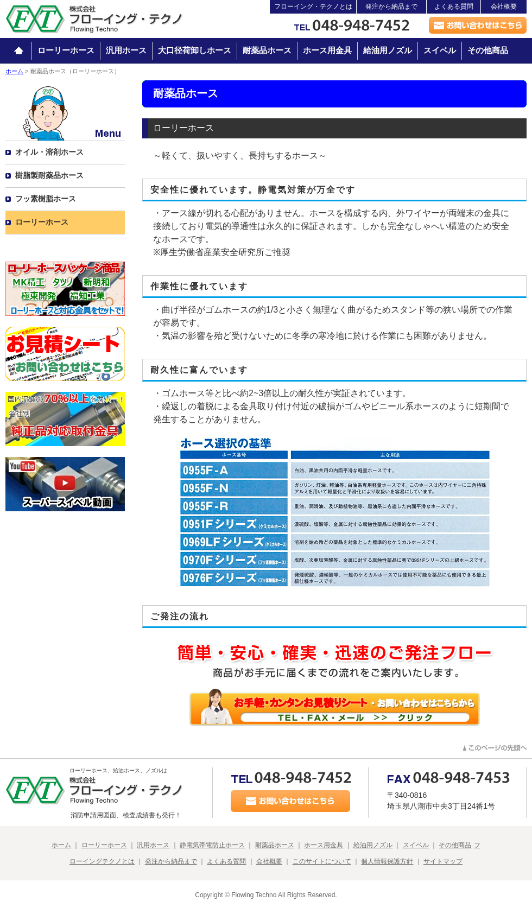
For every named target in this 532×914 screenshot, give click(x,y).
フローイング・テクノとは (313, 6)
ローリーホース (65, 50)
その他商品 (487, 50)
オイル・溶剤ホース (49, 152)
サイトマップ (443, 861)
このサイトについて (322, 861)
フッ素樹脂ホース (45, 198)
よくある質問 (453, 6)
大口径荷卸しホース (194, 50)
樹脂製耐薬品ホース (49, 175)
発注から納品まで (391, 6)
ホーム (14, 71)
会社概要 (504, 6)
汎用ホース (126, 50)
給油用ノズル (387, 50)
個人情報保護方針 (387, 861)
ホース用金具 (327, 50)
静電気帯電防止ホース (212, 845)
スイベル (439, 50)
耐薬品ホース (267, 50)
